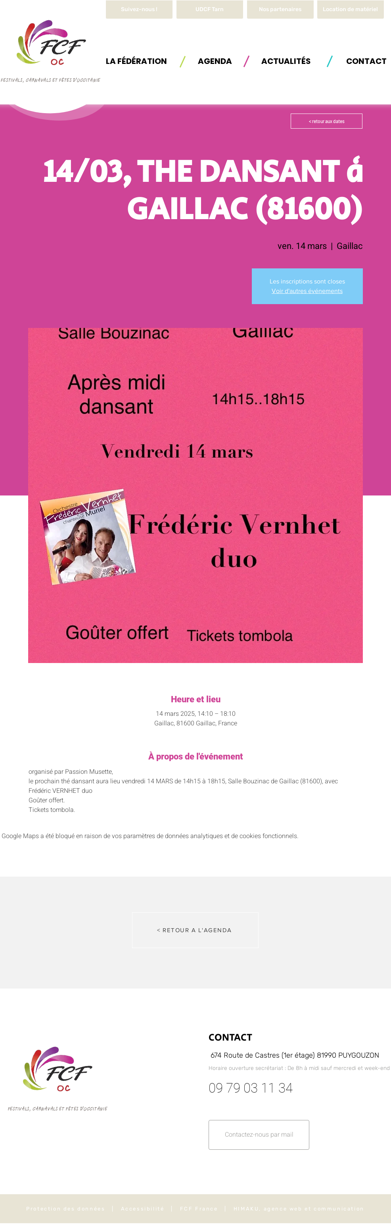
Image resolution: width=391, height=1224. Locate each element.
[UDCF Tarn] (209, 9)
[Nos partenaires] (280, 9)
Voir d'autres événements (307, 290)
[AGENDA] (214, 60)
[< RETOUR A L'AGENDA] (195, 930)
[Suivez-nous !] (139, 9)
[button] (350, 9)
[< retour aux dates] (326, 121)
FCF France (199, 1209)
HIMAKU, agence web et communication (299, 1209)
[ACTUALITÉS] (286, 60)
